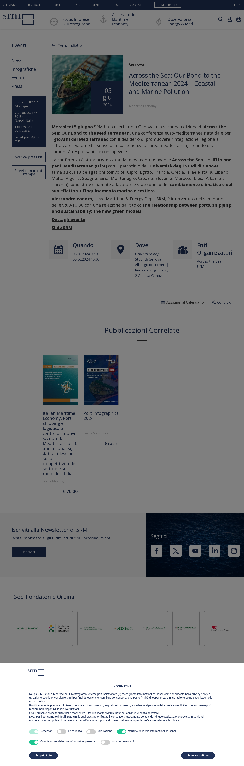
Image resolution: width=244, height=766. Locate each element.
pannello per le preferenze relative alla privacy (152, 720)
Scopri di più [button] (43, 755)
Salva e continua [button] (198, 755)
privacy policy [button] (200, 694)
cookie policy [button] (36, 701)
